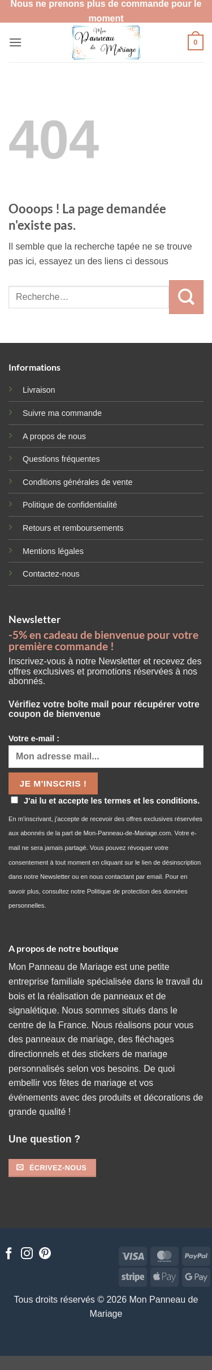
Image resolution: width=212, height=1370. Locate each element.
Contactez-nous (51, 573)
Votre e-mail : (106, 751)
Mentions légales (53, 551)
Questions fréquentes (61, 458)
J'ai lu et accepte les (105, 800)
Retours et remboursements (73, 527)
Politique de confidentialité (70, 504)
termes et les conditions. (152, 800)
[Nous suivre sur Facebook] (9, 1254)
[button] (15, 42)
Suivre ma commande (62, 413)
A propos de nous (54, 436)
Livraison (39, 389)
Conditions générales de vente (77, 482)
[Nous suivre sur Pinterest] (45, 1254)
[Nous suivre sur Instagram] (27, 1254)
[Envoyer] (186, 297)
